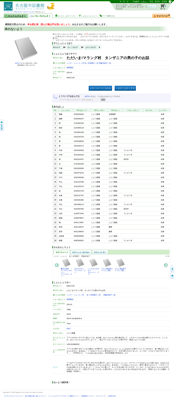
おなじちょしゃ (62, 252)
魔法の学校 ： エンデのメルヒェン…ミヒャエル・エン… (67, 268)
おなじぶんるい (100, 252)
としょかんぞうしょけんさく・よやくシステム (30, 5)
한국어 (157, 1)
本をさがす (18, 12)
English (136, 1)
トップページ (8, 12)
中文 (151, 1)
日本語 (164, 1)
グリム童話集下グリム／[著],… (120, 265)
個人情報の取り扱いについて (35, 396)
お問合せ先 (112, 396)
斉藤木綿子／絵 (105, 63)
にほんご (144, 1)
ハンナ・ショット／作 (75, 63)
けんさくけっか (29, 12)
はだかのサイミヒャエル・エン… (80, 266)
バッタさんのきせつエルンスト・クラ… (93, 267)
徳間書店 (70, 68)
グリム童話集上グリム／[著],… (107, 265)
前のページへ (2, 125)
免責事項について (87, 396)
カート (162, 7)
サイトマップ (101, 396)
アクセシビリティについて (13, 396)
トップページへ (172, 275)
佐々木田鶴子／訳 (91, 63)
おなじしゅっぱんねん (81, 252)
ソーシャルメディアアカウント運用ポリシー (63, 396)
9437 (69, 329)
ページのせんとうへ (172, 269)
